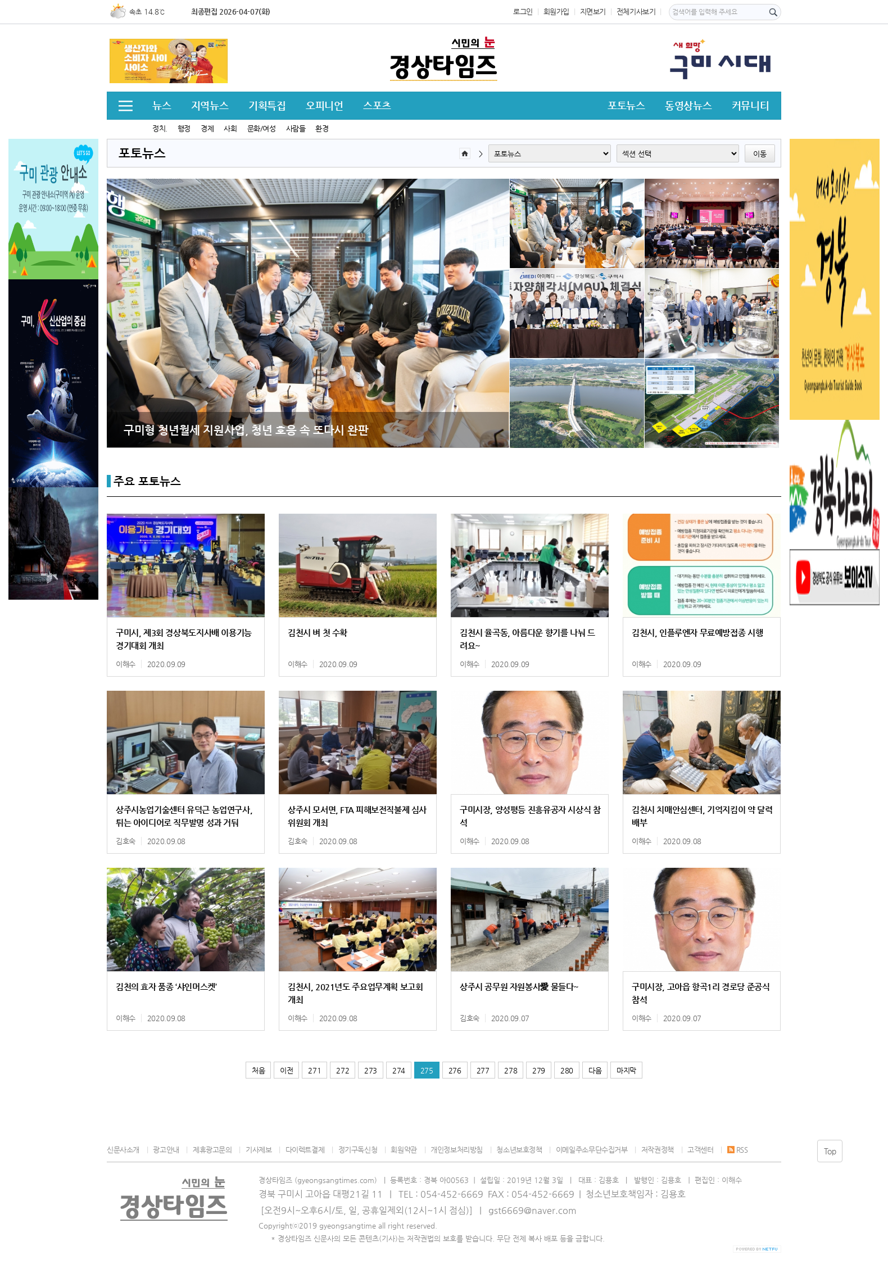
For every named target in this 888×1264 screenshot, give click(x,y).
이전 (286, 1070)
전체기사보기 (636, 11)
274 (398, 1070)
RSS (737, 1149)
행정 (184, 128)
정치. (159, 128)
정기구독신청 (358, 1149)
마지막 (626, 1070)
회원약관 (403, 1149)
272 (342, 1070)
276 (454, 1070)
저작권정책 (657, 1149)
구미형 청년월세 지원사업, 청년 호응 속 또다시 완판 (246, 430)
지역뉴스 (209, 105)
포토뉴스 (626, 105)
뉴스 (161, 105)
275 (426, 1070)
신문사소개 (123, 1149)
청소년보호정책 (519, 1149)
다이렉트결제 (305, 1149)
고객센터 (700, 1149)
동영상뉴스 (688, 105)
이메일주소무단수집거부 (592, 1149)
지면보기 (593, 11)
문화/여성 (261, 128)
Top (830, 1151)
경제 (207, 128)
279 (538, 1070)
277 (483, 1070)
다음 (594, 1070)
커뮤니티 (750, 105)
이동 (760, 153)
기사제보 (258, 1149)
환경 (321, 128)
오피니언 (324, 105)
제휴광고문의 (212, 1149)
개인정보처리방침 (457, 1149)
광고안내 (166, 1149)
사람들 (296, 128)
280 (566, 1070)
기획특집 (267, 105)
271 (314, 1070)
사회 (230, 128)
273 (370, 1070)
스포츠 (377, 105)
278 (510, 1070)
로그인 (523, 11)
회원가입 (556, 11)
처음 (258, 1070)
